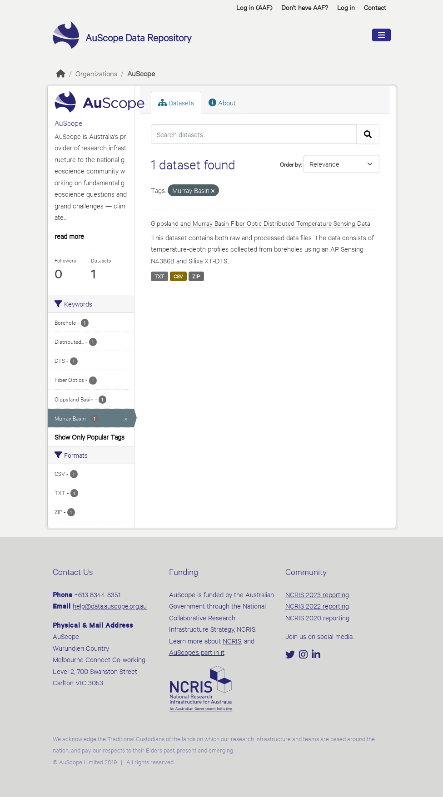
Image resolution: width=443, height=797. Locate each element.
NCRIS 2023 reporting (317, 594)
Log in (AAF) (254, 7)
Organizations (96, 73)
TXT (159, 276)
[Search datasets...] (254, 134)
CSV (178, 276)
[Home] (60, 73)
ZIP (196, 276)
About (222, 102)
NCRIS (232, 640)
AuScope (141, 73)
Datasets (176, 102)
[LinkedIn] (316, 655)
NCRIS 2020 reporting (317, 617)
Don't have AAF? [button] (304, 7)
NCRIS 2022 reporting (317, 605)
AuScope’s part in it (196, 652)
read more (69, 236)
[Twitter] (291, 655)
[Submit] (367, 134)
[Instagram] (304, 655)
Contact (375, 7)
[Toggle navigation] (381, 35)
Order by (290, 164)
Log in (346, 7)
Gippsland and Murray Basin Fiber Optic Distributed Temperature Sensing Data (260, 222)
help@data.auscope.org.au (110, 605)
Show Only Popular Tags (89, 436)
